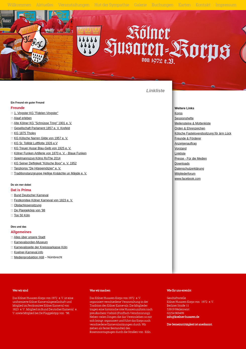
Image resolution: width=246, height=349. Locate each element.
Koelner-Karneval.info (28, 252)
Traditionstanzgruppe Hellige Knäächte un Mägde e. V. (50, 173)
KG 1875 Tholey (25, 133)
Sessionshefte (184, 118)
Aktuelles (44, 5)
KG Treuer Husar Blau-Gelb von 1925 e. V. (42, 148)
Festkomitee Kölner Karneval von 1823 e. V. (43, 200)
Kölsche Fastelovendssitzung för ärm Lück (203, 133)
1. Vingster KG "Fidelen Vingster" (36, 113)
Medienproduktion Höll (29, 257)
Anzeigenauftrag (185, 143)
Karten (184, 5)
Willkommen (19, 5)
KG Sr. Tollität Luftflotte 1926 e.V (36, 143)
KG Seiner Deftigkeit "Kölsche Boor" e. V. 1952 (45, 163)
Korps (178, 113)
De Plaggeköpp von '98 (29, 210)
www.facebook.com (188, 178)
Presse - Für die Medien (191, 158)
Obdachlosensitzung (27, 205)
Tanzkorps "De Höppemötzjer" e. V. (37, 168)
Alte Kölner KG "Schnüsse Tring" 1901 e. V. (43, 123)
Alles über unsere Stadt (29, 237)
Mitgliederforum (185, 173)
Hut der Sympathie (111, 5)
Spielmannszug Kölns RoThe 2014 (37, 158)
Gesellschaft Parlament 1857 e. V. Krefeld (42, 128)
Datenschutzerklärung (189, 168)
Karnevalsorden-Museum (31, 242)
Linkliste (180, 153)
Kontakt (203, 5)
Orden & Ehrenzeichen (190, 128)
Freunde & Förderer (188, 138)
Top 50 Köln (22, 215)
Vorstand (180, 148)
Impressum (226, 5)
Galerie (140, 5)
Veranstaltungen (73, 5)
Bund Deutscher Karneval (31, 195)
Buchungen (162, 5)
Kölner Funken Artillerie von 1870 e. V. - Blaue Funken (50, 153)
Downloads (182, 163)
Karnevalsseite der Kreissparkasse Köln (40, 247)
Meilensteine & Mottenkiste (193, 123)
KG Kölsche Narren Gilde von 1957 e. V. (41, 138)
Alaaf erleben (23, 118)
